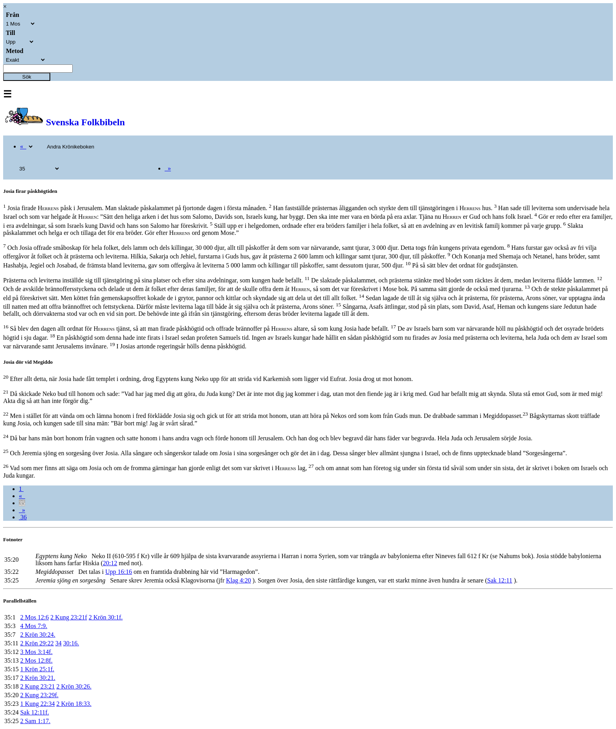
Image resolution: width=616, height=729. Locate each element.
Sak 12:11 (499, 580)
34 (58, 643)
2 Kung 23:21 (37, 686)
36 (23, 517)
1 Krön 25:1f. (37, 669)
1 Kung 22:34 (37, 703)
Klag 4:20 (238, 580)
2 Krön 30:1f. (106, 617)
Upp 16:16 (118, 571)
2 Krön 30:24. (37, 634)
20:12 (110, 563)
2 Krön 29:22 (36, 643)
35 (22, 503)
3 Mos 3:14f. (36, 651)
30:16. (71, 643)
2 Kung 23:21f (68, 617)
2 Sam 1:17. (35, 721)
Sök (26, 77)
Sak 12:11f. (34, 712)
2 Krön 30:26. (73, 686)
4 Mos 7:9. (33, 626)
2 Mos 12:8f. (36, 660)
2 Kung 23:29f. (39, 695)
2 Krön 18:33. (73, 703)
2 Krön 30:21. (37, 677)
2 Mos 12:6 (34, 617)
